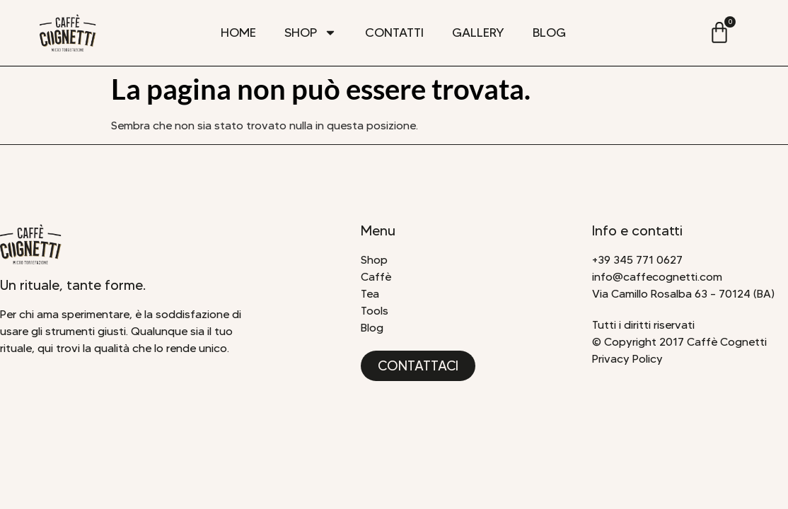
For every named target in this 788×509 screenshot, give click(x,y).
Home (238, 32)
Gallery (478, 32)
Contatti (394, 32)
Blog (549, 32)
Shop (310, 32)
